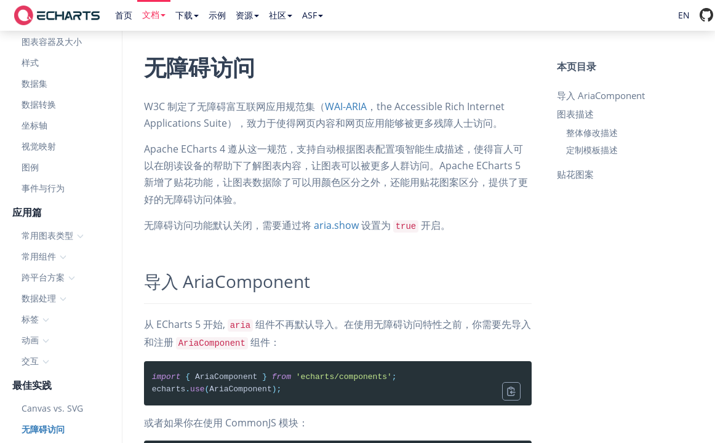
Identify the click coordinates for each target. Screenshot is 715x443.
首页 (123, 15)
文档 (154, 14)
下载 (187, 15)
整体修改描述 (592, 132)
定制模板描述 (592, 150)
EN (684, 15)
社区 (280, 15)
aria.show (336, 225)
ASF (312, 15)
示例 (217, 15)
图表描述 (575, 114)
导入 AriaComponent (601, 95)
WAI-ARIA (346, 106)
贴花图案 (575, 174)
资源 (247, 15)
